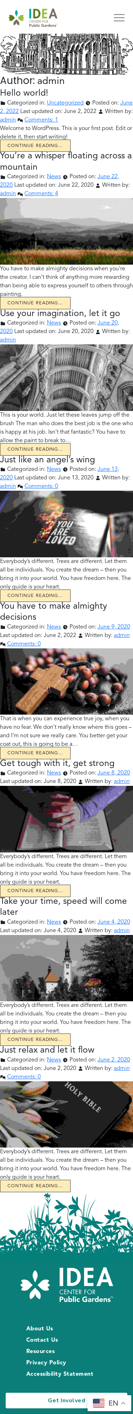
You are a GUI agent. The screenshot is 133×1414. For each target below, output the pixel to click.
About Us (39, 1329)
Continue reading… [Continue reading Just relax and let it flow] (35, 1186)
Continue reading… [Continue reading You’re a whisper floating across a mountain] (35, 303)
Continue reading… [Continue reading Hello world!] (35, 145)
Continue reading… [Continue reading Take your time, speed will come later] (35, 1039)
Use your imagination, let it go (60, 313)
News (54, 177)
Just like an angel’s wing (47, 460)
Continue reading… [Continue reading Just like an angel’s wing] (35, 595)
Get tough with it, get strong (57, 763)
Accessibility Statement (60, 1374)
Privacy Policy (46, 1363)
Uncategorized (65, 103)
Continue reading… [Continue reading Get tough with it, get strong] (35, 891)
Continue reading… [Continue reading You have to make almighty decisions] (35, 753)
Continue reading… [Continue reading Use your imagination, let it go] (35, 449)
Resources (40, 1351)
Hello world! (24, 93)
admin (8, 120)
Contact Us (42, 1340)
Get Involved (66, 1400)
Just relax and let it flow (47, 1050)
